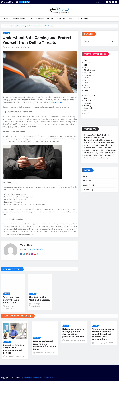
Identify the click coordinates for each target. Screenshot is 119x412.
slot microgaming (56, 140)
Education (87, 85)
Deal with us (82, 19)
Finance (87, 93)
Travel (86, 126)
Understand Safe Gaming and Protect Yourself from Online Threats (31, 26)
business (40, 19)
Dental (86, 80)
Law (31, 19)
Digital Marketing (90, 82)
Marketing (87, 113)
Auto (85, 72)
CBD (85, 77)
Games (86, 98)
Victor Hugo (9, 85)
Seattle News (37, 378)
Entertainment (18, 19)
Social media (88, 120)
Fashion (87, 90)
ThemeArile (49, 378)
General (87, 100)
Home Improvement (91, 108)
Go (113, 44)
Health (50, 19)
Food (86, 95)
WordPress (28, 378)
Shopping (61, 19)
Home (5, 19)
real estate (88, 115)
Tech (71, 19)
